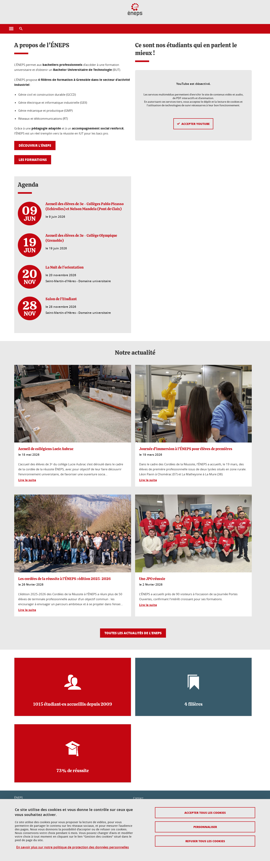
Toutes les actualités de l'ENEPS (133, 633)
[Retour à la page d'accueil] (135, 9)
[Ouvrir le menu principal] (11, 29)
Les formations (33, 159)
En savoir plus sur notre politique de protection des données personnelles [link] (72, 847)
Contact (138, 798)
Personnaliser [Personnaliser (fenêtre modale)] (205, 827)
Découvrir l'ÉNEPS (35, 145)
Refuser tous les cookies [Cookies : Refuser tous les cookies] (205, 841)
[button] (21, 29)
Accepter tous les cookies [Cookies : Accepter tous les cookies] (205, 813)
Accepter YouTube (195, 117)
